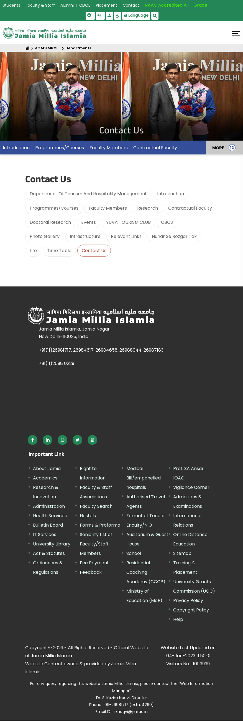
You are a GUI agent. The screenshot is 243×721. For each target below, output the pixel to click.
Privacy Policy (188, 600)
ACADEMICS (46, 48)
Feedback (91, 572)
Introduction (170, 194)
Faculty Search (96, 506)
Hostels (88, 515)
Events (88, 222)
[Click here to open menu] (236, 33)
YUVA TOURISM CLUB (128, 222)
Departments (78, 48)
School (133, 553)
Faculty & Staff (40, 5)
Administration (49, 506)
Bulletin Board (48, 525)
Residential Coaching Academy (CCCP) (145, 572)
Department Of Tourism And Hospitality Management (88, 194)
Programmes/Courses (54, 208)
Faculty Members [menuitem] (108, 149)
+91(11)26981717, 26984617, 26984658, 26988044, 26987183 (101, 350)
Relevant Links (126, 236)
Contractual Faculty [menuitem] (155, 149)
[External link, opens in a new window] (32, 440)
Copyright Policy (191, 610)
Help (178, 619)
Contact (131, 5)
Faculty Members (108, 208)
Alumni (67, 5)
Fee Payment (94, 563)
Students (11, 5)
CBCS (167, 222)
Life (33, 250)
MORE (218, 149)
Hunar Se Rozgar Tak (174, 236)
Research (147, 208)
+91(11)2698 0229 (56, 363)
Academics (45, 478)
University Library (51, 544)
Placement (106, 5)
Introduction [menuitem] (16, 149)
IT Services (44, 534)
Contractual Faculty (190, 208)
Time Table (59, 250)
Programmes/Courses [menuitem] (59, 149)
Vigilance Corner (191, 487)
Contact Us (94, 250)
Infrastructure (85, 236)
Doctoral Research (50, 222)
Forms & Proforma (100, 525)
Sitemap (182, 553)
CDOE (84, 5)
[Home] (27, 48)
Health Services (50, 515)
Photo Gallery (45, 236)
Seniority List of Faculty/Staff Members (96, 544)
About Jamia (47, 468)
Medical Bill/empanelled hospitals (143, 478)
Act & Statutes (49, 553)
